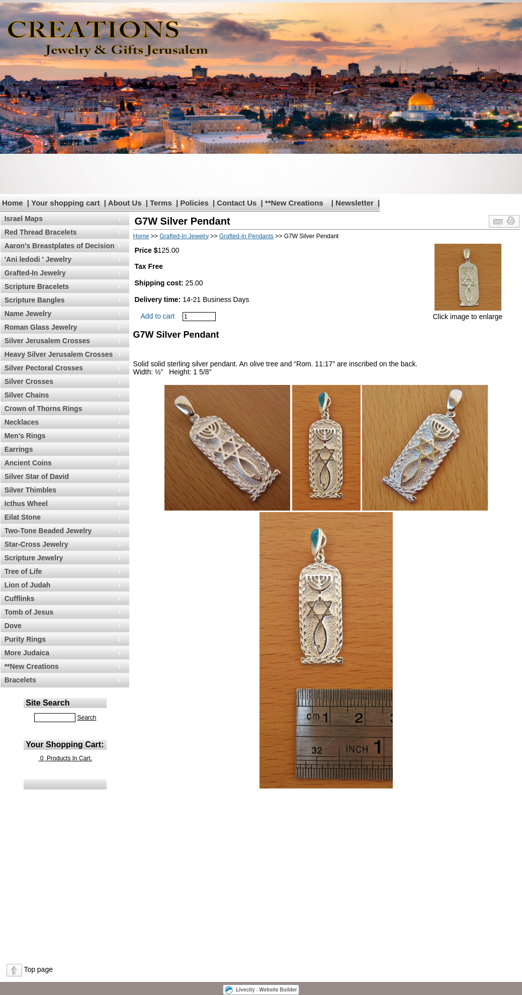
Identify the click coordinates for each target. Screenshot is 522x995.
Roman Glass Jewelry (41, 327)
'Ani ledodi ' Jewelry (38, 259)
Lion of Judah (28, 585)
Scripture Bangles (35, 300)
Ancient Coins (28, 463)
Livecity (245, 989)
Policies (194, 202)
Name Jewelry (28, 314)
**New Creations (294, 202)
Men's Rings (25, 436)
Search (86, 717)
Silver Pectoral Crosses (44, 368)
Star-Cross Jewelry (36, 544)
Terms (161, 202)
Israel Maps (24, 219)
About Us (125, 202)
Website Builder (278, 989)
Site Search (47, 703)
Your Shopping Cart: (65, 744)
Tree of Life (23, 571)
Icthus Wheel (26, 504)
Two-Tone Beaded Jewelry (48, 531)
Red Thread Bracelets (41, 232)
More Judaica (27, 653)
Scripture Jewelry (34, 558)
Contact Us (236, 202)
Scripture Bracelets (37, 286)
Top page (38, 969)
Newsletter (354, 202)
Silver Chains (27, 395)
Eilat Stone (23, 517)
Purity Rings (25, 639)
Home (12, 202)
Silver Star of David (37, 476)
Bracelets (20, 680)
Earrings (19, 449)
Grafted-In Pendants (246, 236)
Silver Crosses (29, 381)
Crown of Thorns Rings (43, 409)
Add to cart (158, 316)
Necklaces (22, 422)
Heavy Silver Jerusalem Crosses (59, 354)
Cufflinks (20, 598)
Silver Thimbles (30, 490)
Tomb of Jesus (29, 612)
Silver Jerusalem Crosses (47, 341)
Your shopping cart (65, 202)
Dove (13, 626)
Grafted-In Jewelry (35, 273)
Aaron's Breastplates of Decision (60, 246)
